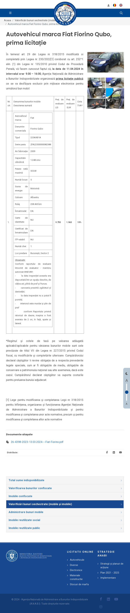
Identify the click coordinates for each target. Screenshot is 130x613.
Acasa (7, 20)
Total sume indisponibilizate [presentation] (66, 480)
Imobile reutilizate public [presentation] (66, 528)
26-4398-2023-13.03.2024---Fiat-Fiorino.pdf (37, 442)
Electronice (76, 570)
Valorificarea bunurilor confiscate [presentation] (66, 488)
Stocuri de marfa (79, 584)
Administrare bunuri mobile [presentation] (66, 512)
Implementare (108, 577)
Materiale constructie (76, 577)
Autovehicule (77, 559)
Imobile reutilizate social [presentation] (66, 520)
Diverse (74, 565)
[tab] (65, 480)
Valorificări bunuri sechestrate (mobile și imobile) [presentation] (66, 504)
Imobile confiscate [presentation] (66, 496)
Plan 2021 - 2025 (109, 572)
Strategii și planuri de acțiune (111, 565)
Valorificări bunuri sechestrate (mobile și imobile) (41, 20)
